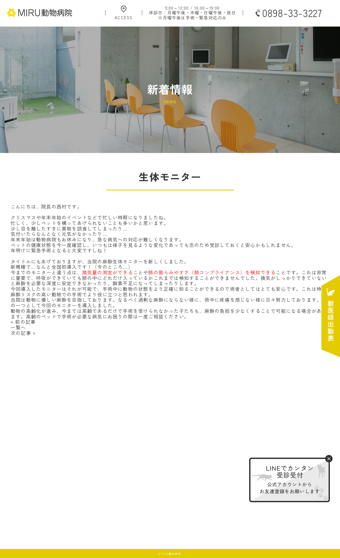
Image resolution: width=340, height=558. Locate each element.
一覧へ (18, 327)
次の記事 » (23, 332)
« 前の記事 (23, 321)
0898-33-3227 (288, 13)
